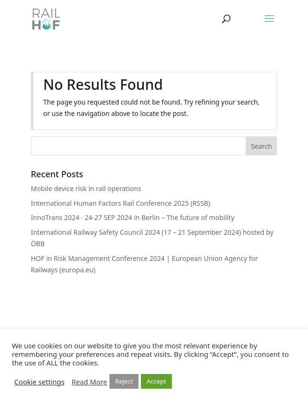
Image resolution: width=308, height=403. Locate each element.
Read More (89, 381)
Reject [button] (124, 381)
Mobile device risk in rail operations (86, 188)
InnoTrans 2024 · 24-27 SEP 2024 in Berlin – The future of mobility (133, 217)
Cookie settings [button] (39, 381)
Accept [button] (156, 381)
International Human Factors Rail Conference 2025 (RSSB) (120, 203)
